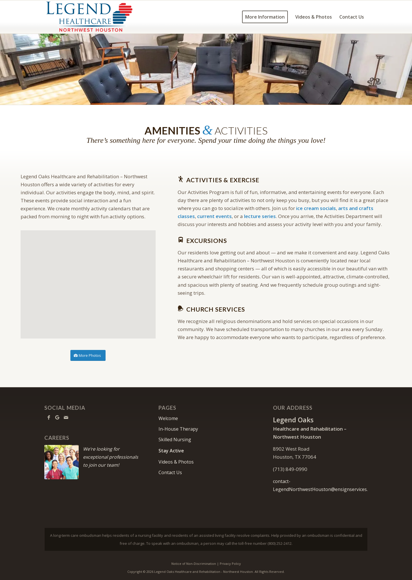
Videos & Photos (176, 462)
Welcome (168, 418)
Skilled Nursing (175, 439)
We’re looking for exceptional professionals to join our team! (110, 457)
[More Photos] (88, 355)
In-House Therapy (178, 429)
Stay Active (171, 451)
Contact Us (170, 472)
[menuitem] (265, 16)
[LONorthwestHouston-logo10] (96, 16)
